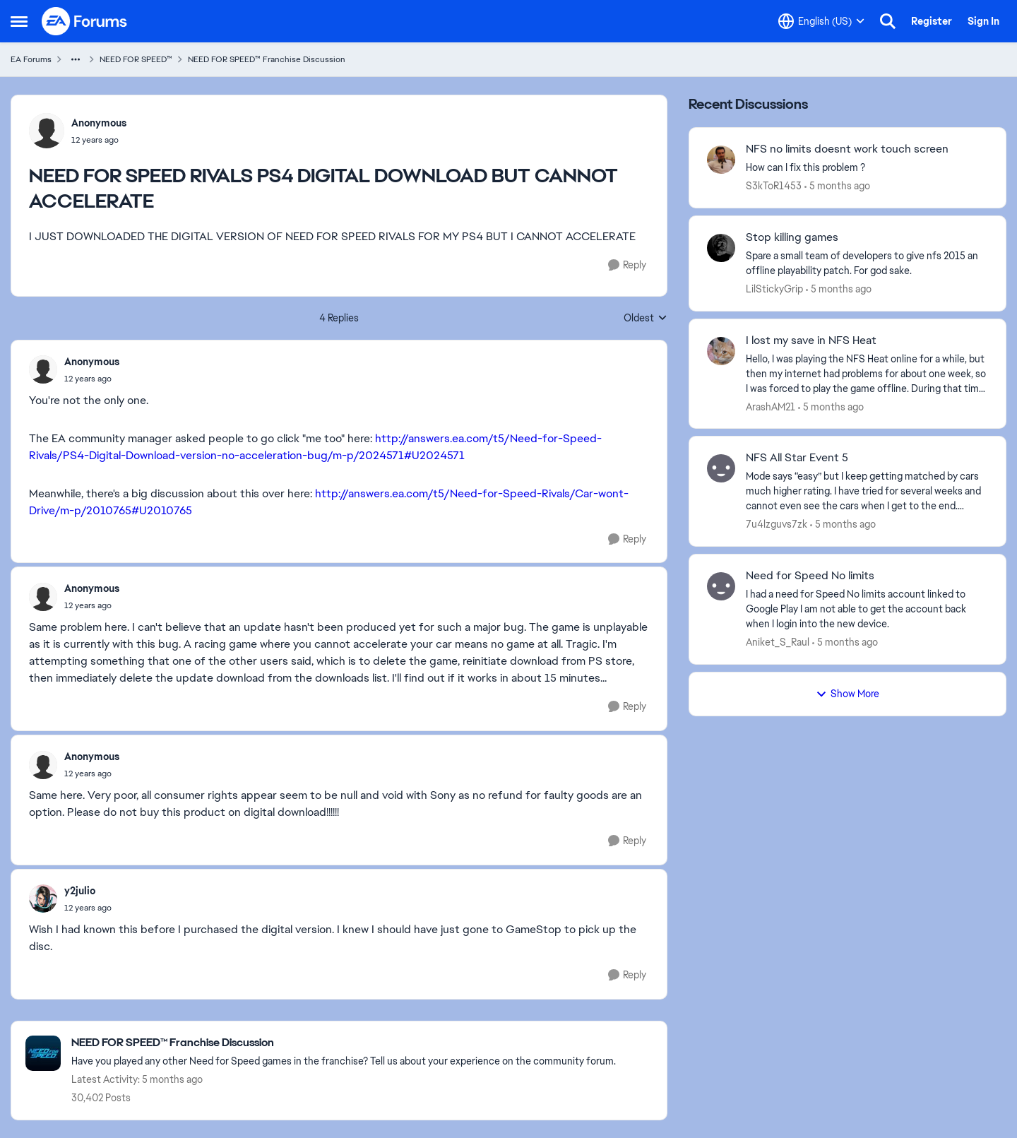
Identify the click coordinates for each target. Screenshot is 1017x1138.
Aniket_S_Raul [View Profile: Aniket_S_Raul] (777, 642)
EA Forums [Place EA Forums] (31, 59)
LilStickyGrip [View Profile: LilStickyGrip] (774, 289)
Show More (847, 693)
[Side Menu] (19, 21)
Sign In (983, 21)
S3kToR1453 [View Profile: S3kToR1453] (774, 185)
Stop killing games (792, 237)
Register (931, 21)
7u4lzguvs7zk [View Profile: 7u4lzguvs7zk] (776, 524)
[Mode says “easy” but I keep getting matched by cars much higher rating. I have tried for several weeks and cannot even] (867, 491)
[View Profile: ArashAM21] (721, 351)
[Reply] (627, 265)
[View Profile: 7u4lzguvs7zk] (721, 468)
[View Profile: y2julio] (43, 898)
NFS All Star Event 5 (797, 458)
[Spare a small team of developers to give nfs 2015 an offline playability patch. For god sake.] (867, 263)
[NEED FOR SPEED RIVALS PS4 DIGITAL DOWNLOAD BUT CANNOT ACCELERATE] (91, 378)
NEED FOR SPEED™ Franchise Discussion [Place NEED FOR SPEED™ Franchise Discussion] (266, 59)
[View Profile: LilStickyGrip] (721, 248)
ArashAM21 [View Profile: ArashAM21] (770, 406)
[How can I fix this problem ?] (867, 167)
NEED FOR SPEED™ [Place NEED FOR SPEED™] (136, 59)
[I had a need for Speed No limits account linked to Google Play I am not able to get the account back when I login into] (867, 609)
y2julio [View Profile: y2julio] (79, 890)
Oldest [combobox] (645, 319)
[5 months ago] (837, 186)
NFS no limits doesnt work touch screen (847, 149)
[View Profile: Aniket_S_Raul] (721, 586)
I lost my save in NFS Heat (811, 340)
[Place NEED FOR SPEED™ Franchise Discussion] (343, 1043)
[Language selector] (821, 21)
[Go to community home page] (85, 21)
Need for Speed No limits (810, 576)
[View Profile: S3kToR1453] (721, 160)
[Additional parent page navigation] (75, 59)
